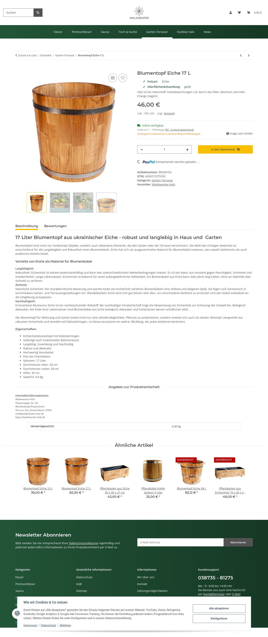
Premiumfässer (25, 584)
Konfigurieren (219, 618)
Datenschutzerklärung (83, 543)
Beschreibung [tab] (26, 226)
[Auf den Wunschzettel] (123, 78)
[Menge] (164, 149)
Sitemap (81, 591)
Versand (169, 113)
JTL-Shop (247, 632)
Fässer (19, 577)
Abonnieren (238, 542)
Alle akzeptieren (219, 608)
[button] (230, 12)
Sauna (19, 591)
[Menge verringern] (141, 149)
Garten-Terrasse (162, 180)
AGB (79, 584)
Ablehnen (65, 625)
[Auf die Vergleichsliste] (112, 78)
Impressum (30, 625)
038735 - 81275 (215, 578)
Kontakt (142, 584)
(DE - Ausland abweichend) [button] (179, 129)
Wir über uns (145, 577)
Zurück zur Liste (27, 55)
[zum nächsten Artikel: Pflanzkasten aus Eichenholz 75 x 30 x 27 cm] (249, 55)
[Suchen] (18, 12)
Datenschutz (48, 625)
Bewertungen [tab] (55, 226)
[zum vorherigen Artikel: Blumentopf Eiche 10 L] (241, 55)
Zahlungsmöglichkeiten (152, 591)
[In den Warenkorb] (18, 68)
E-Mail (236, 594)
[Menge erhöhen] (187, 149)
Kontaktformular (214, 594)
